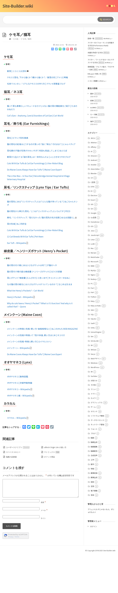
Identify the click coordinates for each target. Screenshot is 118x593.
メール (44, 549)
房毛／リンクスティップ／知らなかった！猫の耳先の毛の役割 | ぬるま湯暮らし (42, 256)
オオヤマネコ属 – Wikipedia (20, 434)
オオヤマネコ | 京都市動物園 (19, 421)
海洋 (95, 160)
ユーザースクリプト (18, 486)
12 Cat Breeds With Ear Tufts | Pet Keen (25, 275)
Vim (92, 375)
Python (93, 335)
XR (92, 410)
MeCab (93, 291)
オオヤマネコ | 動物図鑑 (17, 415)
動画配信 (94, 489)
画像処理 (94, 511)
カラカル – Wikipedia (17, 456)
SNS (92, 348)
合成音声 (94, 494)
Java (92, 269)
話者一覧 (95, 77)
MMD (92, 304)
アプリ (93, 432)
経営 (92, 520)
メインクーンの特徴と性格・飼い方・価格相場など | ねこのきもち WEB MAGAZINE (42, 367)
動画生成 (94, 481)
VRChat (93, 388)
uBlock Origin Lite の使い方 (55, 486)
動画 (92, 476)
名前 (43, 541)
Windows (94, 401)
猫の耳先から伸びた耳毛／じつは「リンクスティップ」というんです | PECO (38, 249)
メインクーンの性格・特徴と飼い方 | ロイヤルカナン (29, 380)
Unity (93, 366)
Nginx (93, 313)
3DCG (93, 176)
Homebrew (95, 260)
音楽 (92, 533)
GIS (92, 243)
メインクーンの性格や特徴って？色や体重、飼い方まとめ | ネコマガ (36, 373)
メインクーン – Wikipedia (19, 386)
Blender (94, 212)
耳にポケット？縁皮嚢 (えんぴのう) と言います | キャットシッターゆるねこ (38, 316)
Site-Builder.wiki (18, 6)
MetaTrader (95, 296)
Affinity (93, 185)
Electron (94, 234)
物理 (92, 507)
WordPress (95, 406)
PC (92, 322)
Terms (17, 575)
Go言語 (93, 256)
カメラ (93, 437)
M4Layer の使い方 (97, 112)
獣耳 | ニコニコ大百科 (18, 109)
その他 (15, 77)
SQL (92, 353)
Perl (92, 326)
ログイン (93, 565)
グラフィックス (96, 441)
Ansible (93, 203)
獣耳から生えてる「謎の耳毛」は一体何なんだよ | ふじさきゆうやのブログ (39, 195)
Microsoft (94, 300)
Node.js (94, 318)
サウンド (94, 450)
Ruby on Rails (96, 344)
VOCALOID (95, 379)
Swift (93, 362)
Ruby (93, 340)
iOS (92, 265)
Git (92, 247)
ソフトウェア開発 (97, 454)
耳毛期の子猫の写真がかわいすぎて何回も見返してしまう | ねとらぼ (37, 189)
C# (92, 216)
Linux (93, 278)
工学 (92, 498)
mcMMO (97, 146)
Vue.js (93, 392)
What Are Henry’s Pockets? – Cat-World (25, 329)
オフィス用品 (49, 495)
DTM (92, 225)
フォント (94, 467)
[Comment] (41, 527)
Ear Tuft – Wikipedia (17, 281)
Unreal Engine (96, 370)
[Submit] (106, 19)
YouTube (94, 415)
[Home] (10, 77)
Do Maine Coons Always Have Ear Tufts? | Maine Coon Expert (34, 208)
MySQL (93, 309)
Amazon (94, 194)
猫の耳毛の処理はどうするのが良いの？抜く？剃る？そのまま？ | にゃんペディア (41, 182)
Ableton (94, 181)
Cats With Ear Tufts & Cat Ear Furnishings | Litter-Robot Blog (35, 201)
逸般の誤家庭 (11, 495)
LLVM (93, 282)
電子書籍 (94, 529)
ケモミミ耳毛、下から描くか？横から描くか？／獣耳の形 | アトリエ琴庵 (37, 116)
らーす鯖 (97, 153)
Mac (92, 287)
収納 (95, 139)
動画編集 (94, 485)
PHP (92, 331)
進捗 (95, 132)
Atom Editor (95, 207)
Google (93, 251)
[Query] (48, 20)
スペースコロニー (13, 490)
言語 (92, 525)
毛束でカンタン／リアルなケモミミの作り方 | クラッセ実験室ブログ (36, 122)
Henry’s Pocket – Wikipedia (21, 335)
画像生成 (94, 516)
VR (92, 384)
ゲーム (93, 445)
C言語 (93, 221)
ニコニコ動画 (93, 119)
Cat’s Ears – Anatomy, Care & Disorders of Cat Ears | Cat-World (35, 154)
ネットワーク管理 (97, 463)
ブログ (93, 472)
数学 (92, 503)
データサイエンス (97, 459)
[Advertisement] (59, 47)
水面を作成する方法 (98, 91)
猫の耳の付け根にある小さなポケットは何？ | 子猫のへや (32, 303)
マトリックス (52, 490)
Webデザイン (96, 397)
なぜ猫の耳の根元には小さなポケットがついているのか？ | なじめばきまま (39, 322)
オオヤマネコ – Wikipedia (19, 427)
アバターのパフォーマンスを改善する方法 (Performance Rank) (101, 84)
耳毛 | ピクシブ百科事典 (17, 176)
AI (91, 190)
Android (94, 198)
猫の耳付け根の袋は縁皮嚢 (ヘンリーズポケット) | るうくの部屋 (34, 310)
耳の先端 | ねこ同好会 (17, 262)
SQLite (93, 357)
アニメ (93, 428)
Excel (93, 238)
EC (92, 229)
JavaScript (95, 274)
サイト (43, 557)
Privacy (10, 575)
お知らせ (94, 419)
